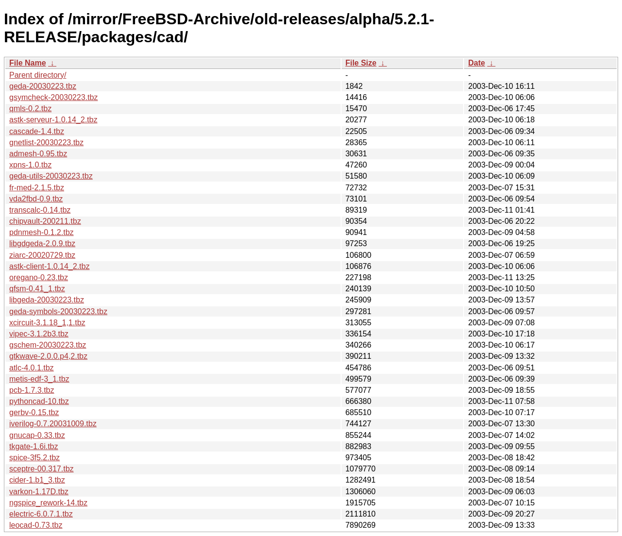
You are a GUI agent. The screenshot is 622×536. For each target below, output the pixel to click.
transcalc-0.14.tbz (39, 210)
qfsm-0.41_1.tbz (37, 289)
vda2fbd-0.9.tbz (36, 199)
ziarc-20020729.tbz (42, 255)
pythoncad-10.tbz (39, 401)
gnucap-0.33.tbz (37, 435)
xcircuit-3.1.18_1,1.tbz (47, 322)
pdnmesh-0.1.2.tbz (41, 232)
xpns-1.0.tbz (30, 165)
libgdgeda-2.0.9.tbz (42, 243)
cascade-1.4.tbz (36, 131)
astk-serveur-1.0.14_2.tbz (53, 120)
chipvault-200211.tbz (45, 221)
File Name (27, 63)
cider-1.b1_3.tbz (37, 480)
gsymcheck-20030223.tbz (53, 97)
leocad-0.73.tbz (35, 525)
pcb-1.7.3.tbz (31, 390)
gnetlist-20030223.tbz (46, 142)
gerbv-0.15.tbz (34, 412)
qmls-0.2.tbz (30, 108)
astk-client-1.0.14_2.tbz (49, 266)
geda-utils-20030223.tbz (51, 176)
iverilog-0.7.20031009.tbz (53, 423)
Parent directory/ (37, 75)
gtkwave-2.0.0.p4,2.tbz (48, 356)
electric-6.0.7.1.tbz (41, 514)
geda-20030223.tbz (42, 86)
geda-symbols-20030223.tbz (58, 311)
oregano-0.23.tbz (38, 277)
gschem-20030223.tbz (47, 345)
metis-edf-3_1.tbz (39, 379)
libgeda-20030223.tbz (46, 300)
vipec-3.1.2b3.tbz (39, 334)
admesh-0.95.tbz (38, 154)
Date (476, 63)
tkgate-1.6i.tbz (33, 446)
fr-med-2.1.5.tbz (36, 188)
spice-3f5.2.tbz (34, 457)
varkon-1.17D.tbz (39, 491)
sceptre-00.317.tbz (41, 469)
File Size (361, 63)
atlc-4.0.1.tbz (31, 368)
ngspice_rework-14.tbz (48, 503)
